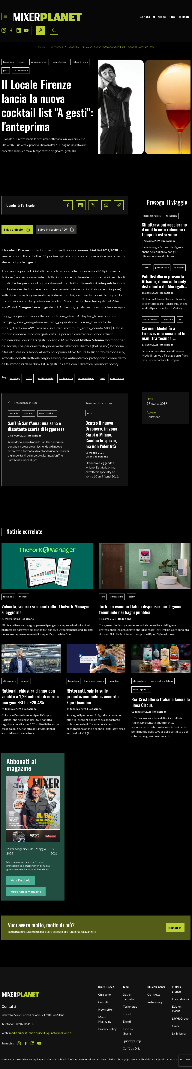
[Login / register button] (40, 30)
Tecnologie (56, 46)
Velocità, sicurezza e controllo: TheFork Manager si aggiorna (46, 609)
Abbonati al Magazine (26, 891)
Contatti (103, 1002)
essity (132, 596)
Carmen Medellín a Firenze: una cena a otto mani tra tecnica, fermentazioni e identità (164, 333)
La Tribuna (179, 1033)
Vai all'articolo (21, 880)
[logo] (47, 16)
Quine (176, 1026)
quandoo (114, 680)
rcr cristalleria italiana (162, 680)
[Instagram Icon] (4, 30)
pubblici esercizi (39, 61)
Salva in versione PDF (56, 229)
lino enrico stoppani (94, 680)
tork (103, 596)
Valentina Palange (97, 456)
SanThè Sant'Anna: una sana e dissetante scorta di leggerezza (36, 426)
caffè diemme (21, 70)
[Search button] (54, 30)
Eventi (127, 1021)
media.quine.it (18, 1033)
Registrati (175, 927)
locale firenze (59, 61)
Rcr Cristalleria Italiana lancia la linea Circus (160, 702)
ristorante (168, 319)
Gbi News (153, 994)
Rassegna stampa (152, 215)
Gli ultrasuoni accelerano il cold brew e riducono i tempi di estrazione (164, 229)
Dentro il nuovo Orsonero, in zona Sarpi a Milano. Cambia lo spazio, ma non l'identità (101, 434)
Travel (127, 1014)
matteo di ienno (80, 61)
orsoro (90, 413)
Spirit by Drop (132, 1041)
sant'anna (29, 413)
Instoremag (154, 1002)
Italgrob (183, 16)
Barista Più (147, 16)
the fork (23, 596)
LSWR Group (180, 1018)
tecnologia (8, 61)
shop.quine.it (37, 1033)
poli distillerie (162, 267)
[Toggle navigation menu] (5, 16)
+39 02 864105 (24, 1024)
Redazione (34, 435)
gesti (5, 70)
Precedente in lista (23, 403)
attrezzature (116, 596)
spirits (22, 61)
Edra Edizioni (180, 999)
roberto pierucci (141, 689)
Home (41, 46)
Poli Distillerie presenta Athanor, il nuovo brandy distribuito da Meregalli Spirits (164, 281)
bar (180, 319)
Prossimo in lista (99, 403)
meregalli (179, 267)
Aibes (162, 16)
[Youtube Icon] (26, 30)
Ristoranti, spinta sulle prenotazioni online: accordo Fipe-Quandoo (93, 696)
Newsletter (105, 1009)
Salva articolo (17, 229)
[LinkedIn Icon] (18, 30)
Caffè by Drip (131, 1048)
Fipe (172, 16)
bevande (14, 413)
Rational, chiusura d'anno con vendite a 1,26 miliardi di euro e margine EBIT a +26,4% (30, 696)
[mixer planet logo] (21, 994)
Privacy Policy (107, 1029)
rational (25, 680)
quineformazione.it (59, 1033)
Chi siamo (104, 994)
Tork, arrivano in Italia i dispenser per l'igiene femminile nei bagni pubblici (140, 609)
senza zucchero (47, 413)
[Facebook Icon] (11, 30)
